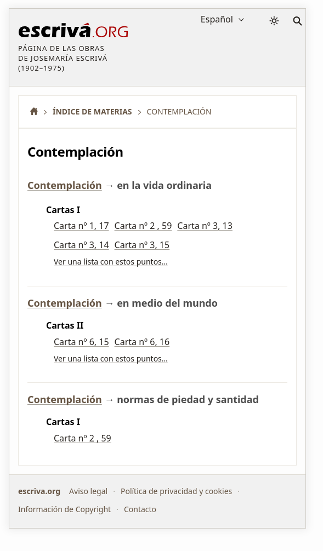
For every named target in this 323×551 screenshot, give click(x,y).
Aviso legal (88, 491)
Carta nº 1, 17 (81, 226)
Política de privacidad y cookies (176, 491)
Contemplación (64, 185)
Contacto (140, 509)
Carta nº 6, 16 (142, 342)
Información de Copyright (64, 509)
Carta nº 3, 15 (142, 245)
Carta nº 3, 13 (205, 226)
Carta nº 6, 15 (81, 342)
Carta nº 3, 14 (81, 245)
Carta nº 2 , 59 (143, 226)
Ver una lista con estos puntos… (111, 261)
